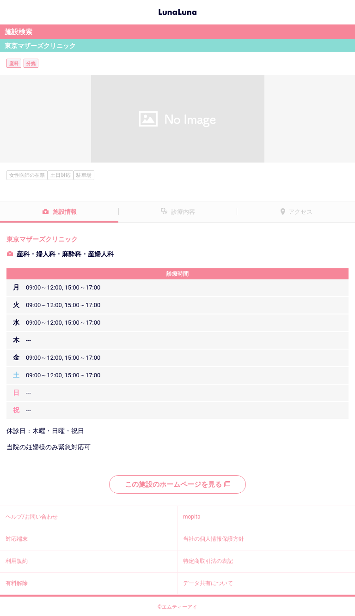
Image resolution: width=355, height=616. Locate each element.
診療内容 (183, 211)
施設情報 (65, 211)
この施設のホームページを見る (177, 484)
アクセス (300, 211)
